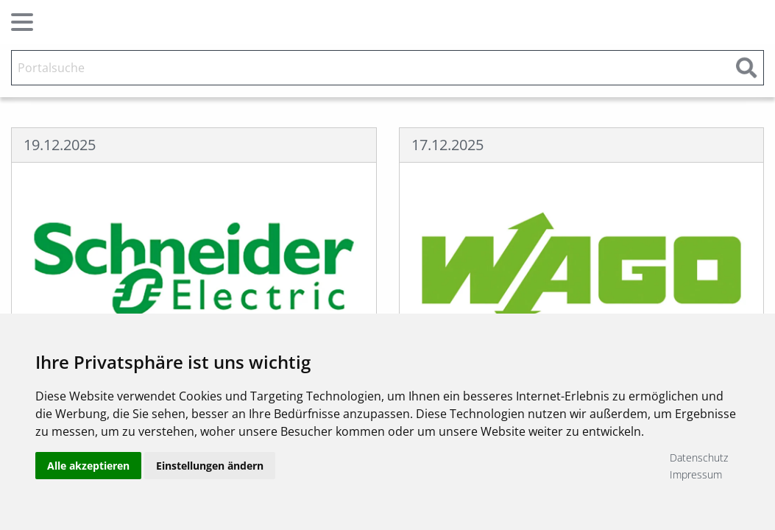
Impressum (696, 474)
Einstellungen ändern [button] (209, 466)
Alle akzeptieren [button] (88, 466)
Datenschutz (699, 457)
